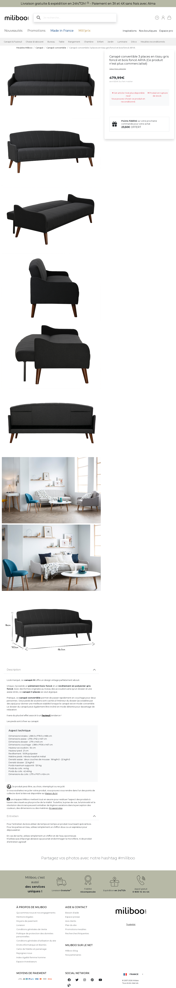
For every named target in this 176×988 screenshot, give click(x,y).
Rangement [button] (74, 42)
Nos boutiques (148, 30)
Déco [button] (134, 42)
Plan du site (71, 925)
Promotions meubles (75, 929)
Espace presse (72, 917)
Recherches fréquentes (77, 933)
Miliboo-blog (71, 951)
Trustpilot (130, 924)
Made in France (62, 30)
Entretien (13, 816)
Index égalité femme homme (31, 957)
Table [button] (61, 42)
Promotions (36, 30)
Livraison (20, 925)
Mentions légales (24, 917)
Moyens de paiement (27, 921)
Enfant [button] (100, 42)
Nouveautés (13, 30)
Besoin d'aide (72, 913)
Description (14, 669)
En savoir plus (55, 808)
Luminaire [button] (122, 42)
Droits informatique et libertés (31, 945)
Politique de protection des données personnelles (34, 935)
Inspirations (129, 30)
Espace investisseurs (26, 961)
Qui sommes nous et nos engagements (35, 913)
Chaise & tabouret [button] (35, 42)
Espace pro (166, 30)
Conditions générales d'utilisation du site (36, 941)
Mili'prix (84, 30)
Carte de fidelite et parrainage (31, 949)
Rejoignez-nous (24, 953)
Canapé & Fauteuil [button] (13, 42)
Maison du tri (51, 793)
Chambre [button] (88, 42)
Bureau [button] (51, 42)
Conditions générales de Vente (31, 929)
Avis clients (70, 921)
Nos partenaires (73, 955)
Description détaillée (117, 69)
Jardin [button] (111, 42)
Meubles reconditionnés (153, 42)
